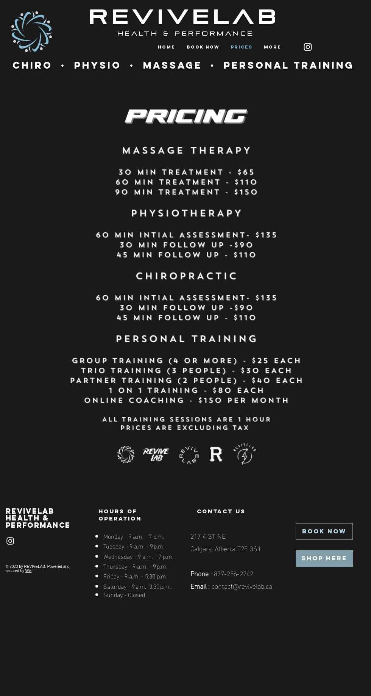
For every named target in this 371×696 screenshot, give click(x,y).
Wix (28, 571)
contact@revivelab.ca (242, 585)
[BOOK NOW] (324, 531)
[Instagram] (307, 47)
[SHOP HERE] (324, 558)
